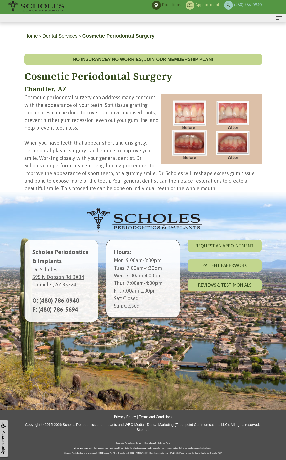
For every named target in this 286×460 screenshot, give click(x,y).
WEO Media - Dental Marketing (149, 425)
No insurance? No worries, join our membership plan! (143, 59)
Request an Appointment (224, 245)
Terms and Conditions (155, 417)
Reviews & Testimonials (224, 285)
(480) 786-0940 (59, 300)
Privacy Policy (125, 417)
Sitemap (143, 430)
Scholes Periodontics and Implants (90, 425)
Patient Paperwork (224, 265)
